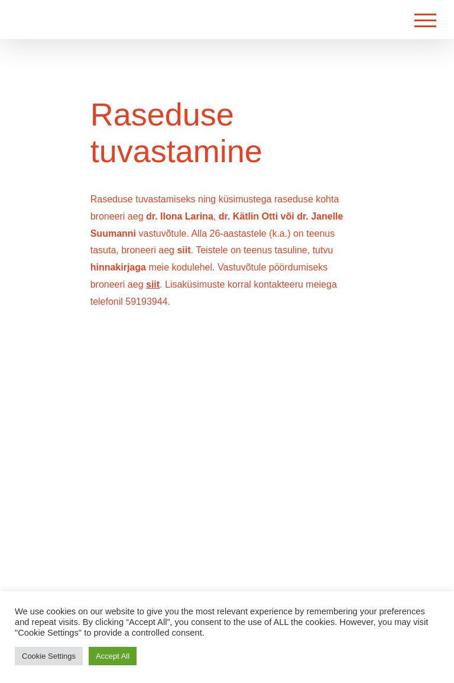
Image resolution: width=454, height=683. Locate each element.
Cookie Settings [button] (49, 656)
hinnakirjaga (118, 267)
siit (183, 250)
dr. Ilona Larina (179, 216)
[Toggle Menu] (425, 20)
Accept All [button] (112, 656)
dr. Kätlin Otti (248, 216)
